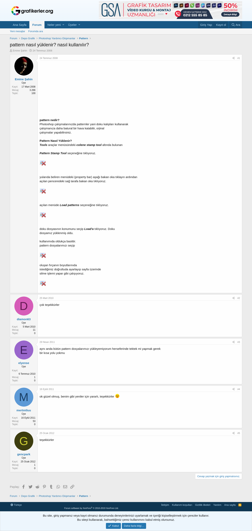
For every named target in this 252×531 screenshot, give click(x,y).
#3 (238, 342)
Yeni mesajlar (17, 31)
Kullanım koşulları (182, 504)
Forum (37, 24)
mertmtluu (24, 410)
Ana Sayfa (19, 24)
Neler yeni (54, 24)
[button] (63, 24)
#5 (238, 433)
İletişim (165, 504)
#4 (238, 389)
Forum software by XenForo (91, 508)
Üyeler (72, 24)
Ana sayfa (230, 504)
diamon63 (24, 319)
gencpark (23, 454)
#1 (238, 58)
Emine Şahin (20, 50)
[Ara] (235, 24)
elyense (23, 363)
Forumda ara (35, 31)
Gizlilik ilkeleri (202, 504)
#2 (238, 298)
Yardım (217, 504)
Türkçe (16, 504)
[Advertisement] (140, 90)
